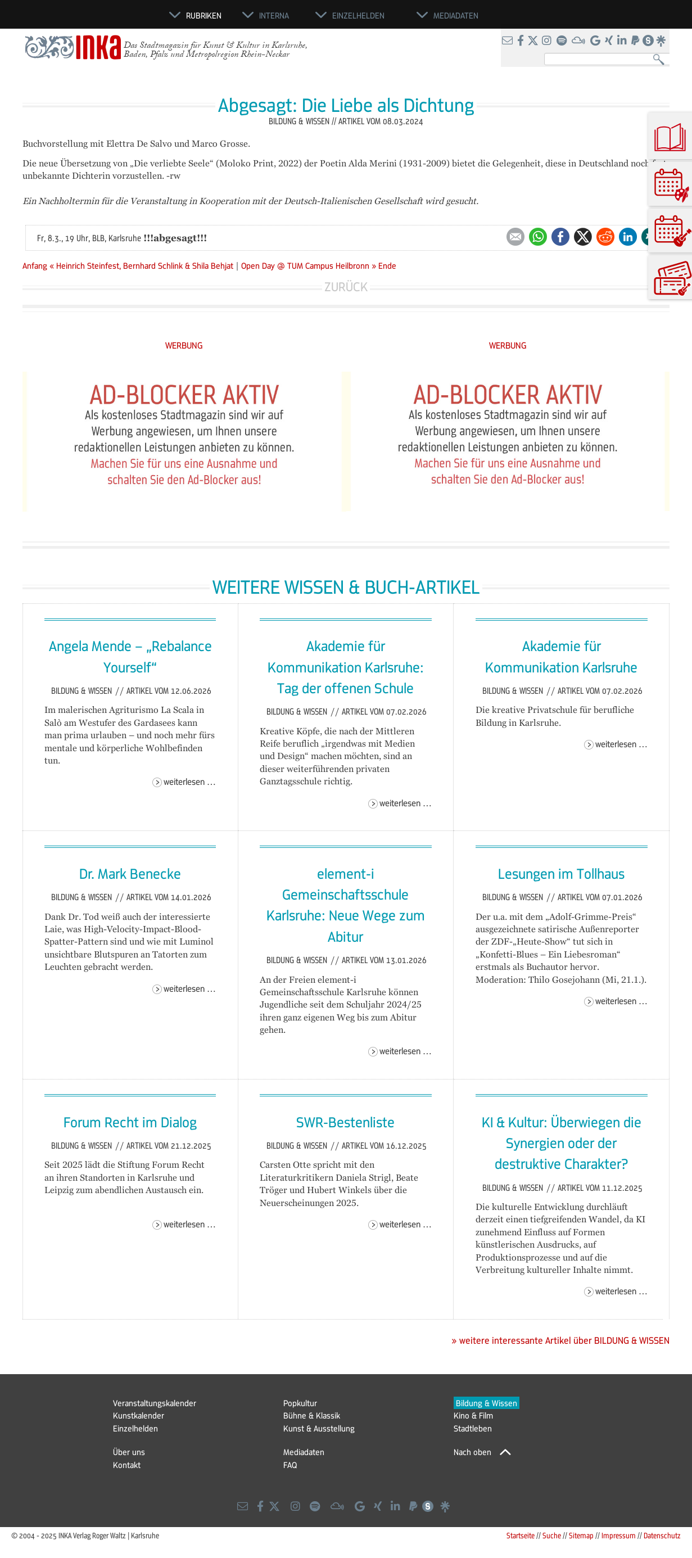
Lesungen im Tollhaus (561, 873)
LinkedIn (628, 237)
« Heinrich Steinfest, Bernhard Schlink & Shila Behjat (142, 265)
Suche (551, 1535)
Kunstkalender (138, 1415)
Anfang (34, 265)
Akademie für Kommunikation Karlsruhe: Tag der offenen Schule (346, 666)
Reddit (605, 237)
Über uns (129, 1452)
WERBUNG (184, 345)
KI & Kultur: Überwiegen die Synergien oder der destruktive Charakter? (561, 1142)
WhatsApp (538, 237)
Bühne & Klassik (311, 1415)
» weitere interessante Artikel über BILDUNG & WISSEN (560, 1340)
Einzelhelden (135, 1428)
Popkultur (300, 1403)
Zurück (346, 286)
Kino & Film (473, 1415)
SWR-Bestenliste (345, 1121)
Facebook (560, 237)
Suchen (661, 60)
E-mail (515, 237)
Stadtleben (473, 1428)
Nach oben (472, 1452)
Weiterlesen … (190, 781)
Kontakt (127, 1465)
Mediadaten (303, 1452)
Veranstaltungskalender (154, 1403)
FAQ (290, 1465)
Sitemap (581, 1535)
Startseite (520, 1535)
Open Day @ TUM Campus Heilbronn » (308, 265)
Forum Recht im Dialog (130, 1121)
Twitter (583, 237)
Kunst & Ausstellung (319, 1428)
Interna (274, 15)
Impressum (618, 1535)
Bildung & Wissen (82, 690)
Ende (387, 265)
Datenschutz (662, 1535)
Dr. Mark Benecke (130, 873)
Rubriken (203, 15)
